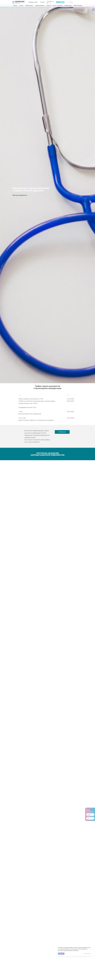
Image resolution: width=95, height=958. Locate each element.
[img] (63, 2)
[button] (62, 432)
